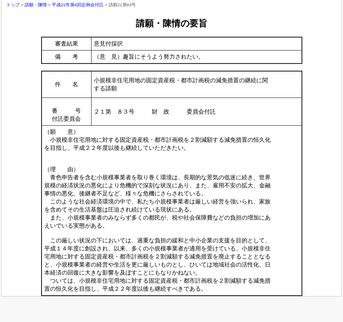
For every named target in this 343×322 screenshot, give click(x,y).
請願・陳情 (36, 4)
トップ (13, 4)
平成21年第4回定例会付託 (78, 4)
